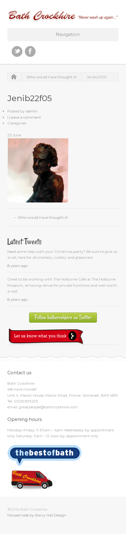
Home (12, 77)
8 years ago (17, 265)
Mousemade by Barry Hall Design (36, 515)
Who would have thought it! (52, 77)
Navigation (68, 34)
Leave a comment (25, 117)
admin (31, 111)
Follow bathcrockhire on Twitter (63, 317)
